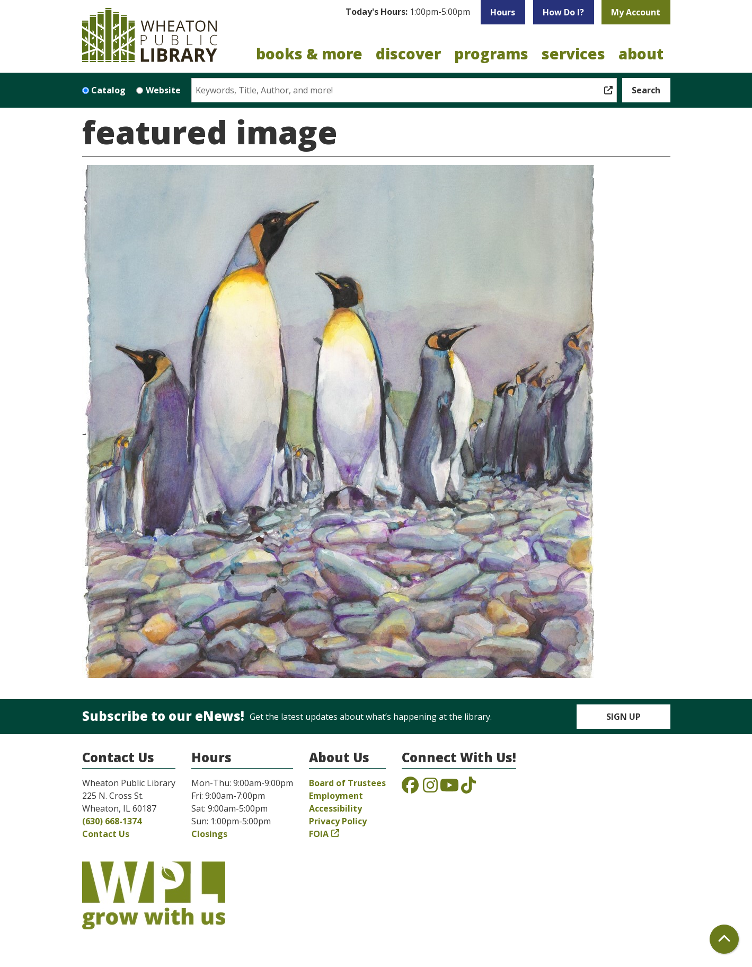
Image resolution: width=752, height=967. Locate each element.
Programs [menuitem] (491, 53)
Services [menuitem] (573, 53)
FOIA (319, 834)
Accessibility (335, 808)
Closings (209, 834)
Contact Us (105, 834)
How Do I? (563, 12)
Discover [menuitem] (408, 53)
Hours (502, 12)
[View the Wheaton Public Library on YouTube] (449, 788)
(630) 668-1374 (111, 821)
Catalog (108, 90)
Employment (336, 796)
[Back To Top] (724, 939)
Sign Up (623, 716)
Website (163, 90)
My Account (635, 12)
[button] (407, 12)
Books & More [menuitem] (309, 53)
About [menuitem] (640, 53)
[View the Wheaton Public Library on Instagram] (430, 788)
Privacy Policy (338, 821)
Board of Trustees (347, 783)
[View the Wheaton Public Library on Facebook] (410, 788)
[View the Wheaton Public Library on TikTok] (468, 788)
